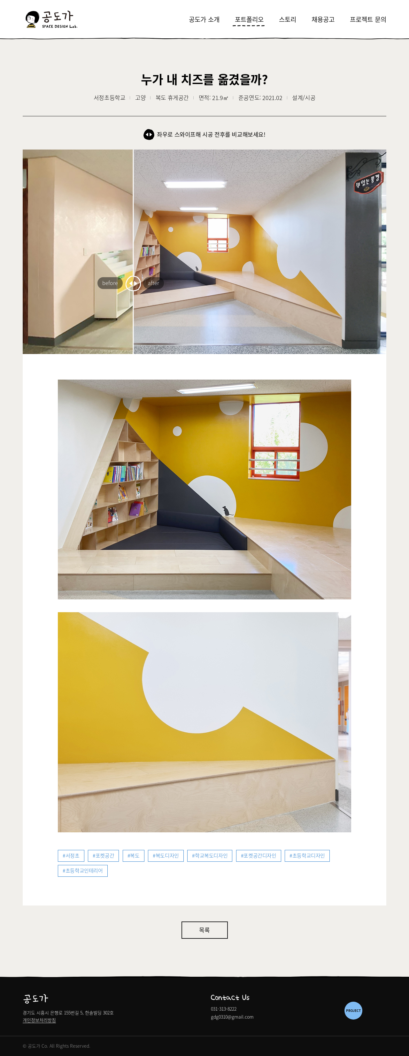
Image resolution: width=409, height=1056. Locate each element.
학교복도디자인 (211, 855)
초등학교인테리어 (84, 870)
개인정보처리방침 (39, 1020)
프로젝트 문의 (368, 19)
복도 (134, 855)
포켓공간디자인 (259, 855)
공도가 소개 (204, 19)
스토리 (287, 19)
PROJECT (353, 1010)
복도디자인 (167, 855)
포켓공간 (105, 855)
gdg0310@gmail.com (232, 1017)
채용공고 (323, 19)
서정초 (73, 855)
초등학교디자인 (308, 855)
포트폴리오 (249, 19)
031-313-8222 (223, 1009)
